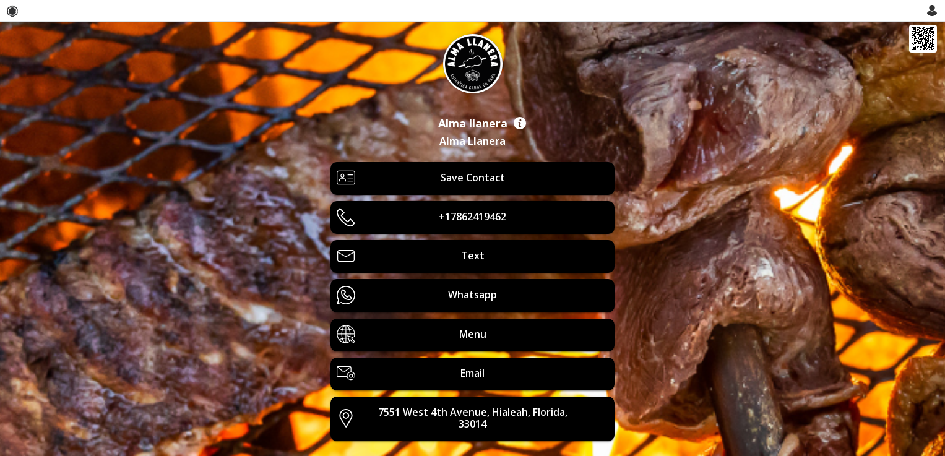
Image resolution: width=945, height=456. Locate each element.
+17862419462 (421, 217)
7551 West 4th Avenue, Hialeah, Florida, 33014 (452, 418)
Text (410, 256)
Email (411, 373)
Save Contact (420, 177)
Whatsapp (417, 295)
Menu (411, 334)
